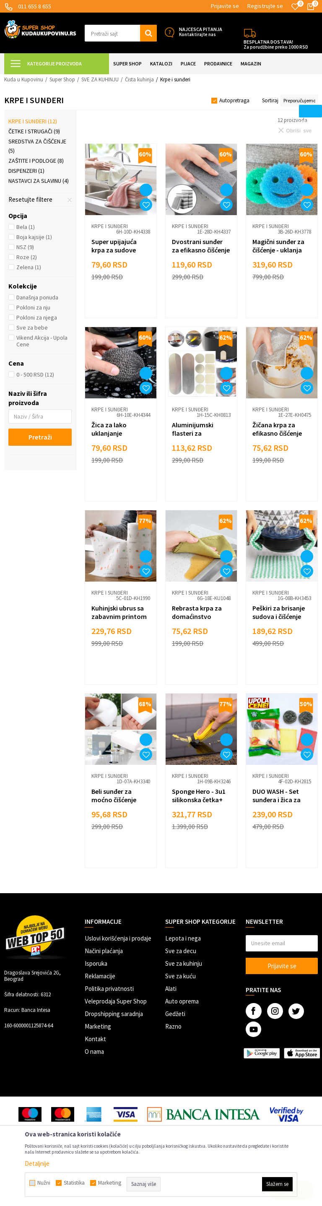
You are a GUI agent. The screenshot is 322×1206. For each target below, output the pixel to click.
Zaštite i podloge (36, 160)
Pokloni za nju (33, 307)
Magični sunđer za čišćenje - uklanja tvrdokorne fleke (278, 250)
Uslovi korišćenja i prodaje (118, 938)
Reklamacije (100, 976)
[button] (121, 33)
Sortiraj (270, 100)
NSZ (25, 247)
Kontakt (95, 1039)
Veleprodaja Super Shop (116, 1001)
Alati (171, 988)
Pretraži (40, 437)
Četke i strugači (34, 131)
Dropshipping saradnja (114, 1014)
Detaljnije (37, 1163)
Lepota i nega (183, 938)
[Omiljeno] (295, 6)
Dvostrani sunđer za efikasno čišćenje (201, 245)
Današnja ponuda (37, 297)
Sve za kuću (180, 976)
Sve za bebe (32, 327)
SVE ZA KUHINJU (100, 79)
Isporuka (96, 963)
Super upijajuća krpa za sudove (114, 245)
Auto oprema (182, 1001)
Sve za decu (180, 951)
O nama (94, 1051)
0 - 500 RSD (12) (35, 374)
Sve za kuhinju (183, 963)
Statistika (74, 1183)
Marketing (98, 1026)
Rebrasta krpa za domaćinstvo (197, 612)
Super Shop (62, 79)
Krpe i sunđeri (32, 121)
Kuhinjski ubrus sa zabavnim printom (119, 612)
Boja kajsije (34, 237)
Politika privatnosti (109, 988)
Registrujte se (265, 6)
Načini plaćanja (104, 951)
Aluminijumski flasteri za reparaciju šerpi (195, 433)
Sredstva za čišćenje (37, 146)
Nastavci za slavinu (38, 181)
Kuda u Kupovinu (23, 79)
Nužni (43, 1183)
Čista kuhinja (139, 79)
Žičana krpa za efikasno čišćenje (277, 429)
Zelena (28, 267)
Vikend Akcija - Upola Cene (42, 341)
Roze (26, 257)
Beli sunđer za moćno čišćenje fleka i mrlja (113, 799)
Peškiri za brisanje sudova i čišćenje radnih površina (278, 616)
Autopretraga (234, 100)
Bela (25, 227)
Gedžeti (175, 1014)
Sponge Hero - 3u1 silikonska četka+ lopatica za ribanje (199, 799)
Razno (173, 1026)
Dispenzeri (26, 170)
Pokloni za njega (36, 317)
